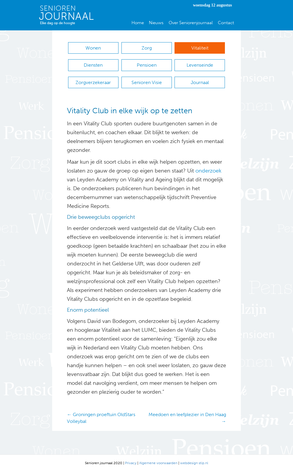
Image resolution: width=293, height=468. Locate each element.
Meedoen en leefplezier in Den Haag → (187, 414)
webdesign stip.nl (194, 459)
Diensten (93, 64)
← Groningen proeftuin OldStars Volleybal (101, 414)
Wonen (93, 48)
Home (137, 22)
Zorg (146, 48)
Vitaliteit (199, 48)
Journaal (200, 80)
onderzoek (208, 167)
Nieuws (156, 22)
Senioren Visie (146, 80)
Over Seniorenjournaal (191, 22)
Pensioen (147, 64)
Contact (226, 22)
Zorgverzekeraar (93, 80)
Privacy (130, 459)
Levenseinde (200, 64)
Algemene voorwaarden (158, 459)
